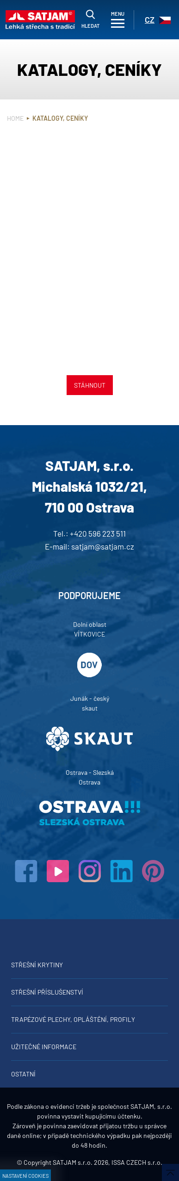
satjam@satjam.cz (102, 546)
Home (15, 118)
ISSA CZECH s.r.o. (136, 1162)
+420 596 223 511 (98, 533)
